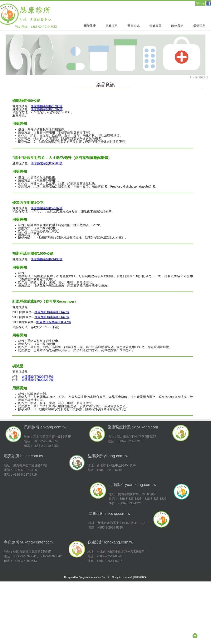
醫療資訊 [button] (133, 25)
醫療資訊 (203, 77)
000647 (53, 322)
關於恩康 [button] (90, 25)
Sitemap (200, 3)
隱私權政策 (140, 577)
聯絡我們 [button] (177, 25)
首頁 (194, 77)
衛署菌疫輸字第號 (52, 312)
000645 (52, 317)
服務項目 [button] (112, 25)
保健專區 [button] (155, 25)
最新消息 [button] (199, 25)
